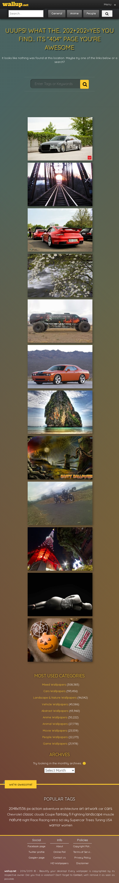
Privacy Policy (82, 857)
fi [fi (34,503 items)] (70, 814)
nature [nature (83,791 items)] (15, 819)
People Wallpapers (55, 737)
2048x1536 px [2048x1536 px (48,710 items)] (20, 808)
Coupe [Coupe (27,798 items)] (50, 814)
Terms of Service (82, 851)
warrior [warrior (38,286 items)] (54, 825)
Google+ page (36, 857)
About (59, 846)
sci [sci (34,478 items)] (61, 820)
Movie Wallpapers (55, 730)
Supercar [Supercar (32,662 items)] (77, 820)
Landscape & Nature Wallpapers (54, 697)
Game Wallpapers (55, 743)
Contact (77, 874)
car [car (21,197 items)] (100, 809)
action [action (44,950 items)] (37, 808)
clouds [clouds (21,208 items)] (39, 814)
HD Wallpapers (59, 863)
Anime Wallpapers (55, 717)
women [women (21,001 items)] (66, 825)
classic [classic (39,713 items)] (28, 814)
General (56, 13)
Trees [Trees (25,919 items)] (90, 820)
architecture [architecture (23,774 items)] (69, 809)
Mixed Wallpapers (54, 684)
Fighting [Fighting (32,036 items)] (78, 814)
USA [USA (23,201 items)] (109, 820)
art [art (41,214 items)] (81, 808)
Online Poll (60, 851)
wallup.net (10, 871)
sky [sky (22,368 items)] (66, 820)
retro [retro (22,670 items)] (54, 820)
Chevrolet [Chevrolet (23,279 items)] (14, 814)
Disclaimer (82, 863)
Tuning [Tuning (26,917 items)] (100, 820)
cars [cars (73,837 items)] (108, 808)
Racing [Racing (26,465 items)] (44, 820)
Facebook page (36, 846)
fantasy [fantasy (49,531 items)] (62, 814)
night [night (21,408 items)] (25, 820)
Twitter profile (36, 851)
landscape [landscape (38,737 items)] (94, 814)
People (91, 13)
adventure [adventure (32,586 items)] (51, 808)
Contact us (59, 857)
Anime (74, 13)
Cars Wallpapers (54, 691)
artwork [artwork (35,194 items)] (91, 808)
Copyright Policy (82, 846)
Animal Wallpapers (55, 723)
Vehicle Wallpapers (55, 704)
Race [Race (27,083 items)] (34, 820)
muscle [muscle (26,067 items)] (108, 814)
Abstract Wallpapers (54, 710)
